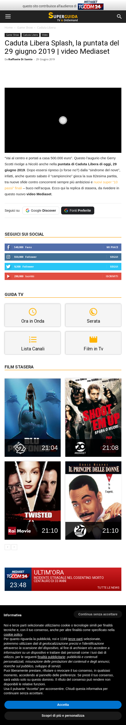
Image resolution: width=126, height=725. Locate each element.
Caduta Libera (46, 28)
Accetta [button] (63, 705)
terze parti (75, 639)
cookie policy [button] (13, 634)
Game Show (25, 28)
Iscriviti (112, 276)
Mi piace (112, 247)
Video (45, 34)
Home (9, 28)
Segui (114, 257)
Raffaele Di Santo (20, 59)
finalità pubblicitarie (51, 657)
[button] (119, 16)
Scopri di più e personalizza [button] (63, 715)
